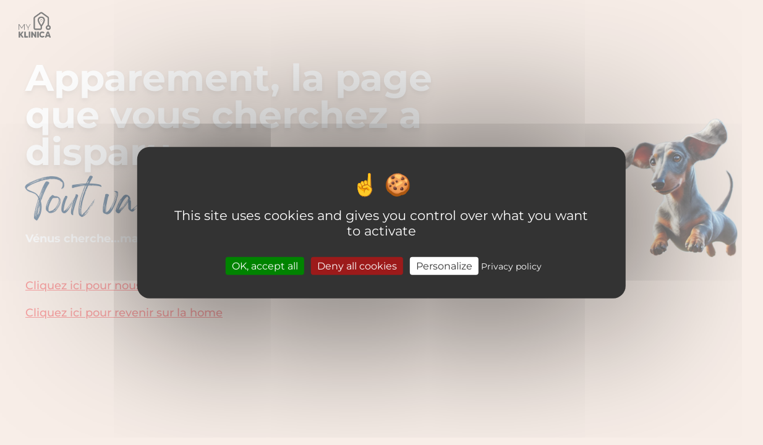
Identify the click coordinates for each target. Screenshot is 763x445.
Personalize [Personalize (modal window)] (444, 265)
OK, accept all (265, 265)
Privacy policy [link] (511, 265)
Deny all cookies (357, 265)
